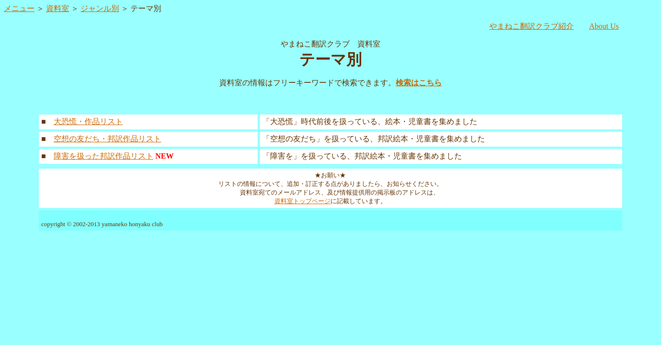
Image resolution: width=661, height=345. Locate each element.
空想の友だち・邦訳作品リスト (107, 139)
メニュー (19, 8)
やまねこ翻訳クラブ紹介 (531, 26)
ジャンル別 (100, 8)
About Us (604, 26)
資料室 (57, 8)
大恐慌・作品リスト (88, 121)
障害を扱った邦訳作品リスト (103, 156)
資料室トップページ (302, 201)
